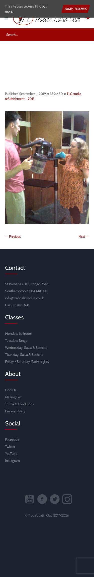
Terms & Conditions (19, 404)
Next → (83, 236)
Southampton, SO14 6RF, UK (26, 291)
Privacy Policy (15, 411)
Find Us (10, 390)
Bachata (41, 347)
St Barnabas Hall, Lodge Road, (27, 284)
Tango (23, 340)
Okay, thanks (75, 9)
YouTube (11, 453)
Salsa (28, 347)
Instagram (12, 460)
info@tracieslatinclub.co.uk (24, 298)
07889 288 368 (17, 305)
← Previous (13, 236)
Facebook (12, 439)
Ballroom (25, 333)
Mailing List (13, 397)
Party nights (40, 361)
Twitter (10, 446)
